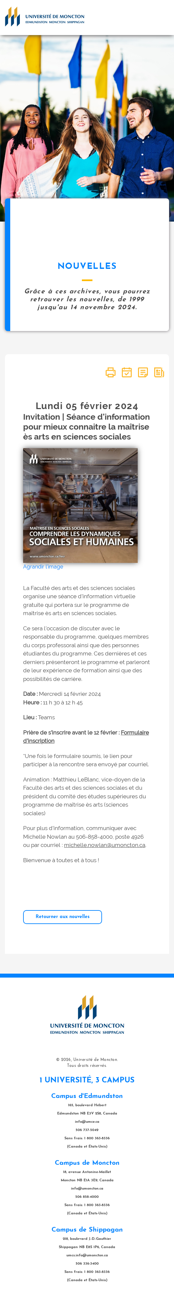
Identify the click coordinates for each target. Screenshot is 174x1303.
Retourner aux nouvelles (62, 916)
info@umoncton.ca (87, 1189)
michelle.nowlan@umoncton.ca (104, 845)
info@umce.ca (87, 1122)
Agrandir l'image (43, 567)
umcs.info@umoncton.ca (87, 1255)
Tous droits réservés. (87, 1066)
